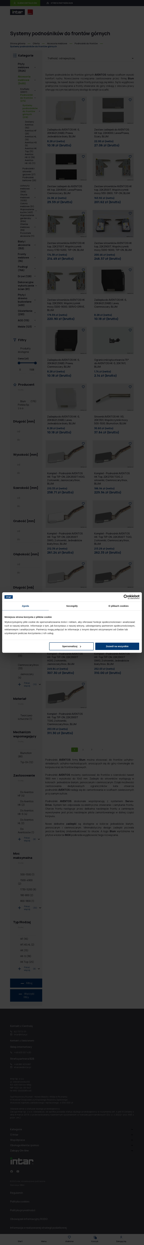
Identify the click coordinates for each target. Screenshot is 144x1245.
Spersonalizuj (71, 646)
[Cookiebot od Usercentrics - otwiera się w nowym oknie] (126, 597)
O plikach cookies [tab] (118, 606)
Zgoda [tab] (25, 606)
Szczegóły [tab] (72, 606)
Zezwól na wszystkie (117, 646)
